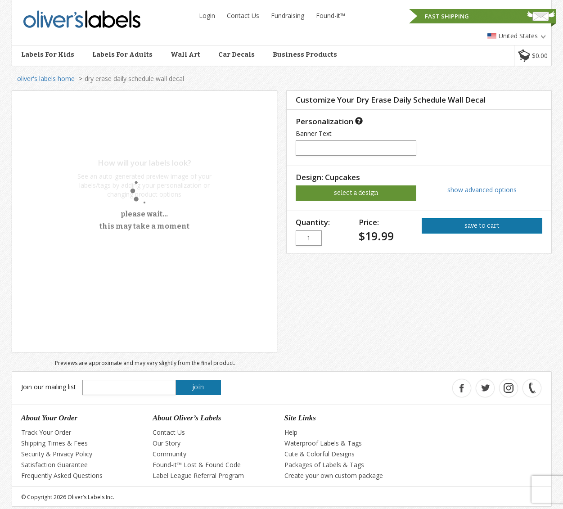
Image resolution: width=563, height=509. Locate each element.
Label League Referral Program (198, 475)
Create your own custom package (333, 475)
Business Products (305, 54)
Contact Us (243, 15)
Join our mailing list (48, 387)
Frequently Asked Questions (62, 475)
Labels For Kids (47, 54)
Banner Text (314, 133)
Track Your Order (46, 432)
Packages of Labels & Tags (324, 464)
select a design (356, 193)
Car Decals (236, 54)
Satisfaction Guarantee (54, 464)
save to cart (482, 226)
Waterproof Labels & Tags (323, 443)
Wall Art (185, 54)
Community (169, 454)
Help (290, 432)
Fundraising (287, 15)
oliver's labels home (46, 78)
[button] (532, 55)
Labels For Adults (122, 54)
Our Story (166, 443)
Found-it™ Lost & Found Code (197, 464)
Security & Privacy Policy (56, 454)
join (198, 387)
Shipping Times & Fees (54, 443)
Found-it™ (330, 15)
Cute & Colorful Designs (319, 454)
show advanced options (482, 189)
